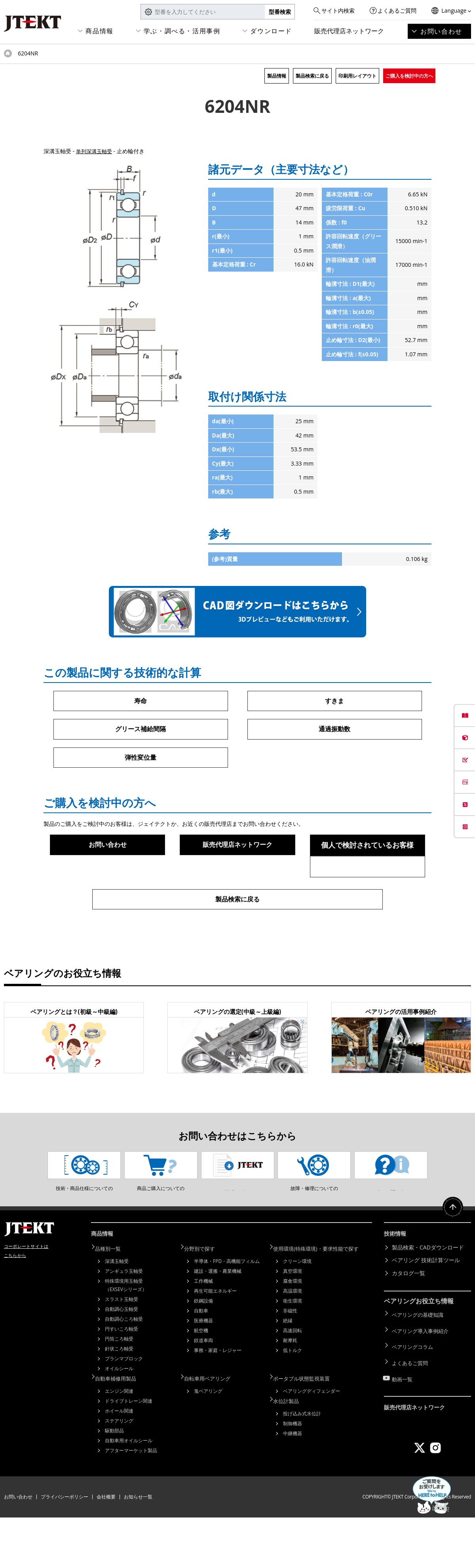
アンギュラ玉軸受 (124, 1301)
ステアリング (119, 1449)
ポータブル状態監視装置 (307, 1407)
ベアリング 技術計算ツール (426, 1292)
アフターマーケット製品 (131, 1479)
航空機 (201, 1360)
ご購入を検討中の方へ (409, 75)
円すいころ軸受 (121, 1359)
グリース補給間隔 (140, 730)
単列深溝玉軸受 (95, 151)
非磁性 (290, 1340)
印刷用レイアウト (357, 75)
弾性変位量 (140, 759)
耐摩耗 (290, 1370)
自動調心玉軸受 (121, 1339)
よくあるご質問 (397, 10)
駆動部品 (114, 1459)
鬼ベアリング (208, 1419)
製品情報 (276, 75)
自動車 (201, 1340)
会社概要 (106, 1525)
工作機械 (203, 1311)
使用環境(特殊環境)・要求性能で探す (323, 1279)
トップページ (8, 53)
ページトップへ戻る (451, 1243)
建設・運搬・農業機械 (217, 1301)
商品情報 (99, 31)
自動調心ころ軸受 (124, 1349)
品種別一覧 (113, 1279)
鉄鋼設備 (203, 1330)
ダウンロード (271, 31)
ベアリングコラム (414, 1371)
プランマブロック (124, 1388)
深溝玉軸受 (117, 1291)
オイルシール (119, 1398)
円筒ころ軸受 (119, 1368)
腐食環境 (292, 1311)
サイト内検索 (338, 10)
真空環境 (292, 1301)
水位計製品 (291, 1428)
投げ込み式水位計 (302, 1440)
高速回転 (292, 1360)
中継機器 (292, 1460)
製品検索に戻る (312, 75)
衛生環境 (292, 1330)
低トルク (292, 1380)
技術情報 (396, 1267)
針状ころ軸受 (119, 1378)
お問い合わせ (441, 31)
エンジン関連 (119, 1419)
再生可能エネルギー (215, 1321)
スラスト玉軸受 (121, 1329)
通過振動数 (334, 730)
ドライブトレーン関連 (128, 1429)
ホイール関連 (119, 1439)
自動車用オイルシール (128, 1469)
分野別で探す (204, 1279)
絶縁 (288, 1350)
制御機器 (292, 1450)
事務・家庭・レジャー (217, 1380)
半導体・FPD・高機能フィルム (227, 1291)
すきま (334, 701)
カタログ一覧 (408, 1304)
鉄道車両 (203, 1370)
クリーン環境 (297, 1291)
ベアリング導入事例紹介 (422, 1358)
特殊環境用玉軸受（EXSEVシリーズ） (126, 1315)
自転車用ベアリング (213, 1407)
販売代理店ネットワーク (349, 31)
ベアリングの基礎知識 (419, 1345)
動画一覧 (403, 1396)
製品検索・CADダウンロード (428, 1279)
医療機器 (203, 1350)
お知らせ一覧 (138, 1525)
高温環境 (292, 1321)
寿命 (140, 701)
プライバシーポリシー (64, 1525)
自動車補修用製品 (121, 1407)
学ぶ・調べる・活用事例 (182, 31)
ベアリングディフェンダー (311, 1419)
